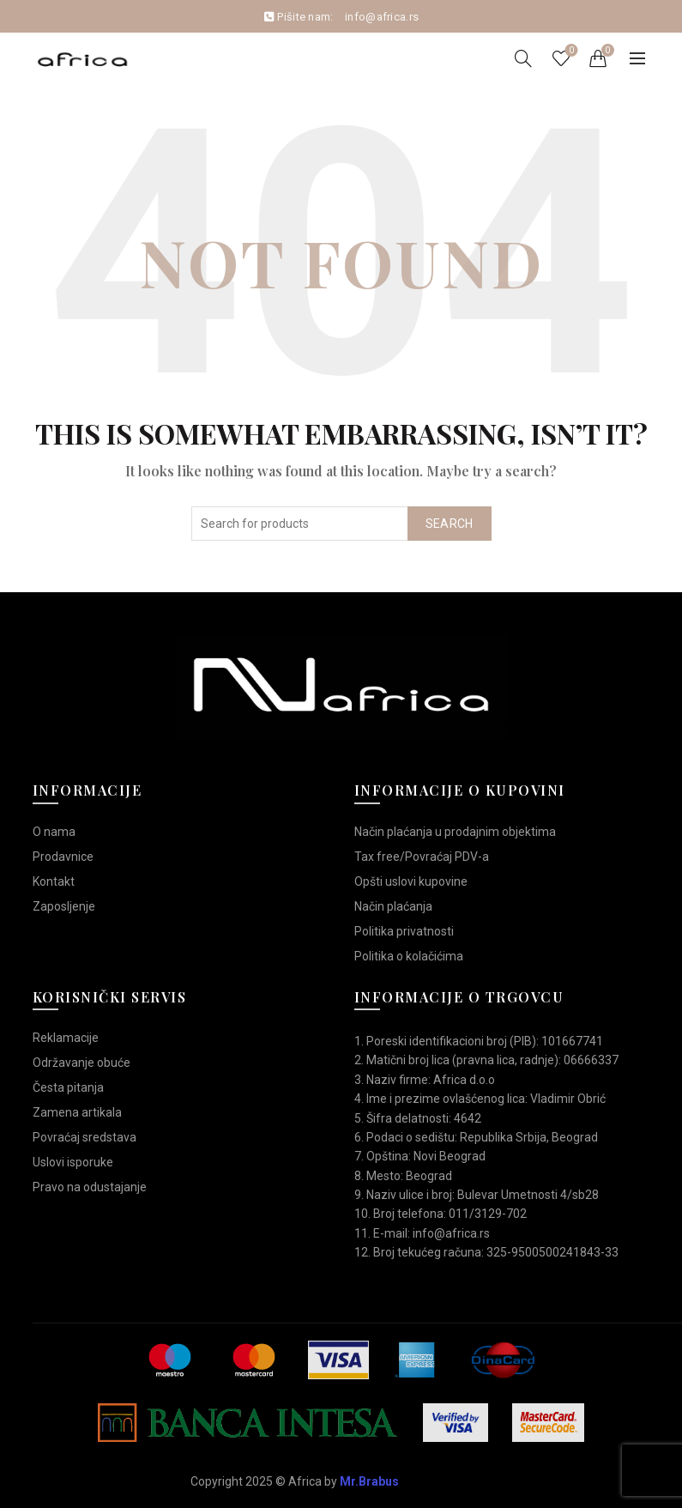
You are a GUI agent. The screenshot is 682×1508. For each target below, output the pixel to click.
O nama (54, 832)
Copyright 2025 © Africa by (294, 1481)
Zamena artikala (77, 1112)
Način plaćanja (393, 906)
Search (449, 523)
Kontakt (54, 881)
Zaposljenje (64, 906)
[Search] (523, 58)
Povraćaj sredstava (84, 1137)
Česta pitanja (68, 1087)
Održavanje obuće (81, 1062)
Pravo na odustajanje (90, 1187)
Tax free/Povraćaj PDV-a (421, 856)
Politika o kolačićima (408, 956)
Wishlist (569, 51)
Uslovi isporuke (73, 1162)
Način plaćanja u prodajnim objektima (455, 832)
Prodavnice (63, 856)
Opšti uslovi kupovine (411, 881)
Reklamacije (66, 1038)
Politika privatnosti (404, 931)
